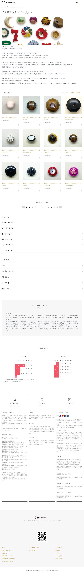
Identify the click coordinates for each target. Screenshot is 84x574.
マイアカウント (59, 547)
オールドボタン (7, 234)
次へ (60, 207)
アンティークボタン (8, 222)
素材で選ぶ (5, 277)
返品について (5, 553)
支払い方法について (7, 556)
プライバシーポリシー (7, 561)
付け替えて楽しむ (7, 271)
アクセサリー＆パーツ (9, 250)
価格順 (72, 92)
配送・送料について (7, 550)
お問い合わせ (58, 558)
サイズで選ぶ (6, 283)
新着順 (78, 92)
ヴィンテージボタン (8, 228)
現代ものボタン (7, 239)
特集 (8, 7)
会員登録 (57, 550)
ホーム (3, 7)
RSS (30, 550)
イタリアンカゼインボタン (17, 7)
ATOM (33, 550)
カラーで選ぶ (6, 289)
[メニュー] (81, 2)
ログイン (57, 553)
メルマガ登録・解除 (34, 547)
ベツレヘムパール (7, 245)
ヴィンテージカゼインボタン (9, 117)
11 (57, 207)
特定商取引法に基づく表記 (8, 558)
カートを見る (58, 556)
